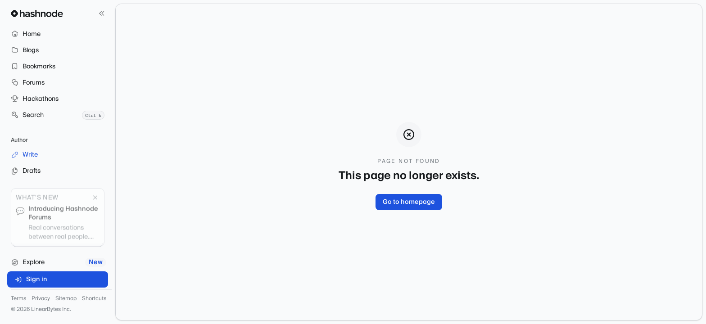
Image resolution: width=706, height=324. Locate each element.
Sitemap (66, 298)
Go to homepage (409, 202)
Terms (18, 298)
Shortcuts (94, 298)
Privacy (41, 298)
